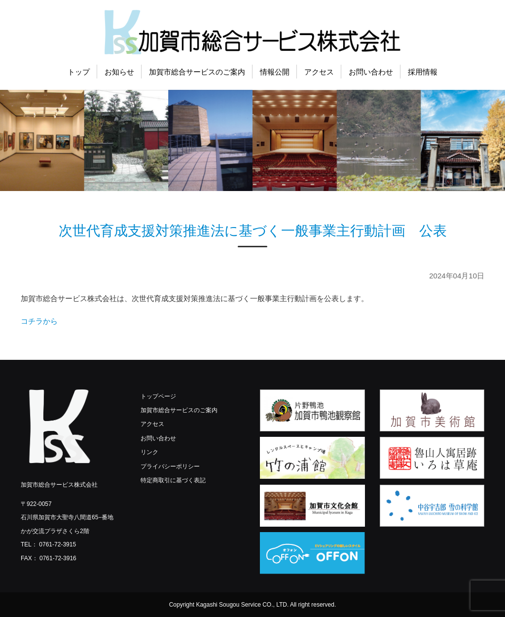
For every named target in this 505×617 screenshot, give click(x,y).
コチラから (39, 321)
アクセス (319, 72)
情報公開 (274, 72)
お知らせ (119, 72)
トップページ (158, 396)
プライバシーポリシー (170, 466)
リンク (149, 452)
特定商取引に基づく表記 (173, 480)
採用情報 (422, 72)
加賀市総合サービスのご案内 (197, 72)
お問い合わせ (371, 72)
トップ (79, 72)
